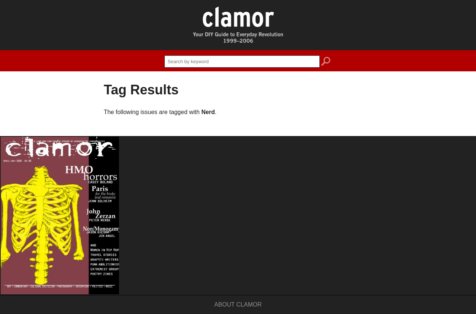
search (325, 62)
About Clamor (238, 304)
